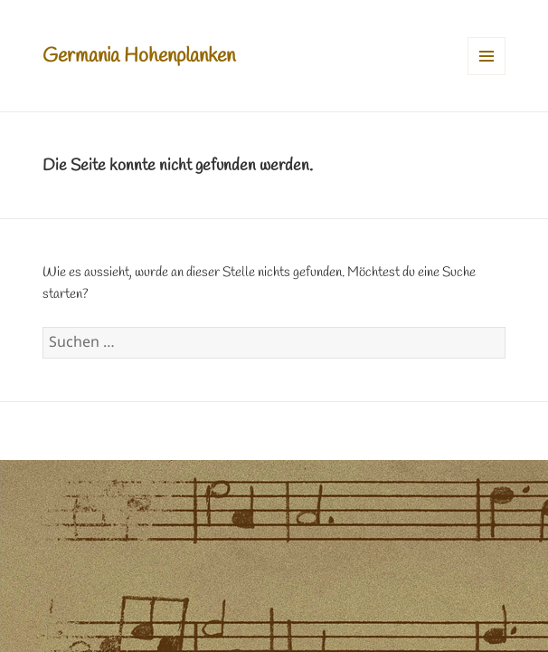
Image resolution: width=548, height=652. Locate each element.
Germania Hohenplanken (139, 56)
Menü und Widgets (486, 74)
